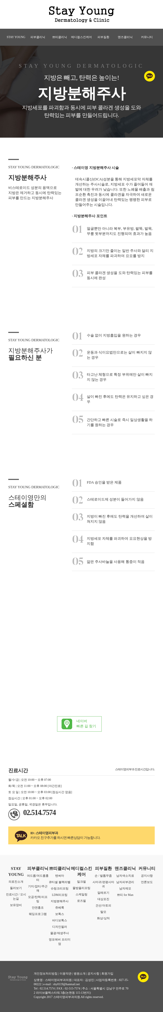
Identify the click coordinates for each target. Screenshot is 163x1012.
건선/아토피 (103, 905)
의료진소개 (15, 881)
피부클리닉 (37, 37)
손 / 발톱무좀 (103, 875)
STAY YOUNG (16, 37)
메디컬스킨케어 (81, 37)
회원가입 (107, 973)
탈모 (103, 912)
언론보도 (147, 882)
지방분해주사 (60, 901)
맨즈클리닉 (125, 37)
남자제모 (125, 888)
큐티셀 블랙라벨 (59, 882)
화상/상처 (103, 918)
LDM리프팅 (59, 894)
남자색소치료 (125, 875)
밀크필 (81, 881)
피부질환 (103, 37)
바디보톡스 (59, 920)
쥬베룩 (59, 907)
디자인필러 (59, 926)
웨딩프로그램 (38, 914)
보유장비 (16, 905)
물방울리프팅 (81, 888)
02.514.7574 (39, 812)
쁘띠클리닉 (59, 37)
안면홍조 (38, 907)
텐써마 (59, 875)
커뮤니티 (147, 37)
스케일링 (81, 894)
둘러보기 (16, 888)
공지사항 (147, 875)
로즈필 (81, 900)
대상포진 (103, 899)
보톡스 (59, 914)
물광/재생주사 (59, 933)
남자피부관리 (125, 882)
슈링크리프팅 (60, 888)
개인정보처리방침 (46, 973)
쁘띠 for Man (125, 894)
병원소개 (80, 973)
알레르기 (103, 892)
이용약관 (66, 973)
